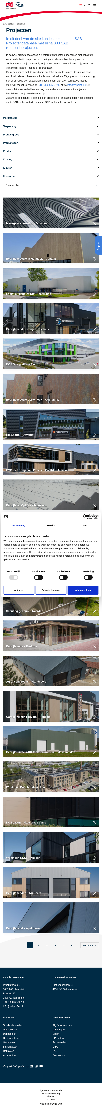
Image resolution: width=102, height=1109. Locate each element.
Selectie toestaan (51, 590)
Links (55, 1046)
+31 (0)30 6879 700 (14, 1002)
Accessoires (9, 1055)
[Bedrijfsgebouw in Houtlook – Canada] (51, 248)
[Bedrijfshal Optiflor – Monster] (51, 494)
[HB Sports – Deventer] (51, 424)
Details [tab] (51, 525)
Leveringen (59, 1029)
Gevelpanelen (10, 1029)
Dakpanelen (9, 1034)
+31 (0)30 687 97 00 (49, 85)
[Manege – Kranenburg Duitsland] (51, 213)
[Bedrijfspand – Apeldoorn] (51, 917)
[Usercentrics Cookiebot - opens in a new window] (85, 516)
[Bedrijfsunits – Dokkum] (51, 635)
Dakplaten (8, 1051)
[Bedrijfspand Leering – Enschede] (51, 318)
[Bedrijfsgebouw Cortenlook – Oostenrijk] (51, 389)
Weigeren (19, 590)
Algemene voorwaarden (51, 1090)
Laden (56, 1034)
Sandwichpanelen (12, 1025)
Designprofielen (11, 1038)
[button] (82, 5)
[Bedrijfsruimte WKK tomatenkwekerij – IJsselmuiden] (51, 741)
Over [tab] (84, 525)
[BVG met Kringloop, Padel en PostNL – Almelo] (51, 459)
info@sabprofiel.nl (77, 85)
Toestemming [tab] (17, 525)
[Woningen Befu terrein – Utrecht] (51, 776)
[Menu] (94, 5)
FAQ (55, 1051)
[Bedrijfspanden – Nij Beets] (51, 882)
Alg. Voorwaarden (62, 1025)
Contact (51, 1099)
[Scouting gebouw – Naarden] (51, 600)
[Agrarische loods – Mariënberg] (51, 671)
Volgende (89, 945)
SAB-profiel (8, 24)
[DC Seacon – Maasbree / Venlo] (51, 812)
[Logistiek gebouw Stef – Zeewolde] (51, 283)
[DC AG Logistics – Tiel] (51, 354)
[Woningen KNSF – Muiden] (51, 847)
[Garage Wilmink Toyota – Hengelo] (51, 706)
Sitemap (51, 1096)
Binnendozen (10, 1046)
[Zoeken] (89, 5)
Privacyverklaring (51, 1093)
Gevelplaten (9, 1042)
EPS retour (58, 1038)
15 (72, 945)
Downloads (59, 1055)
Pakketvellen (59, 1042)
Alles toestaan (83, 590)
